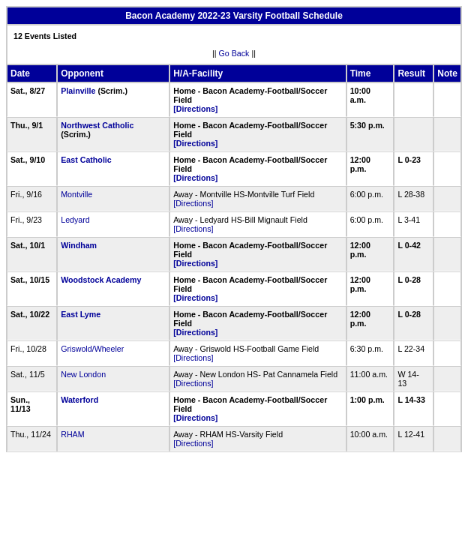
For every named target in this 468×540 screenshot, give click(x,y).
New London (83, 374)
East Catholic (86, 159)
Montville (76, 194)
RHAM (72, 434)
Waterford (79, 399)
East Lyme (80, 314)
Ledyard (75, 219)
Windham (79, 245)
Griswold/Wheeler (92, 348)
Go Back (234, 53)
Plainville (78, 90)
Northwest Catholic (97, 125)
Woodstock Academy (101, 279)
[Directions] (195, 108)
